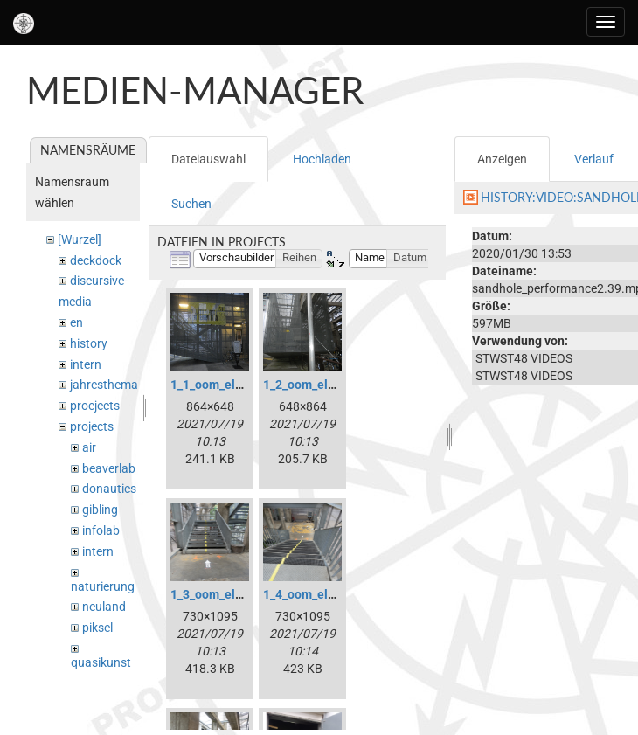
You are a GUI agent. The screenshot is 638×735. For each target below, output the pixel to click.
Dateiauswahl (208, 159)
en (76, 322)
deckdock (95, 260)
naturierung (103, 586)
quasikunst (101, 662)
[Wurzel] (79, 239)
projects (92, 426)
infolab (101, 530)
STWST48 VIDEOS (523, 358)
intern (85, 364)
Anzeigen (502, 159)
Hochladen (322, 159)
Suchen (191, 204)
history (88, 343)
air (89, 447)
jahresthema (104, 385)
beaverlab (108, 468)
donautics (109, 489)
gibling (100, 510)
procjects (95, 406)
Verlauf (594, 159)
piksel (97, 627)
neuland (104, 607)
